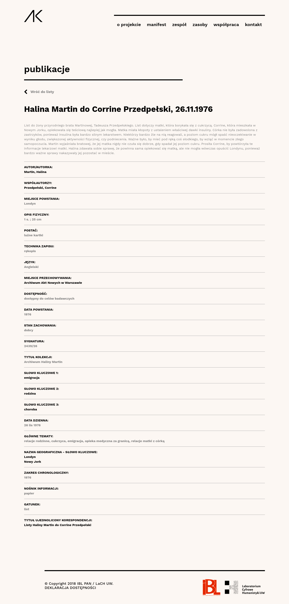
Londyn (30, 457)
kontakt (253, 24)
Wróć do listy (42, 92)
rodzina (30, 393)
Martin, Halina (35, 172)
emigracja (32, 378)
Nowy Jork (32, 462)
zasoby (199, 24)
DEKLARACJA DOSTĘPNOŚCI (70, 588)
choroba (30, 409)
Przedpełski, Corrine (40, 188)
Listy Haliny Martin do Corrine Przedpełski (57, 525)
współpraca (226, 24)
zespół (179, 24)
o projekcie (129, 24)
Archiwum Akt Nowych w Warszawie (53, 283)
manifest (156, 24)
